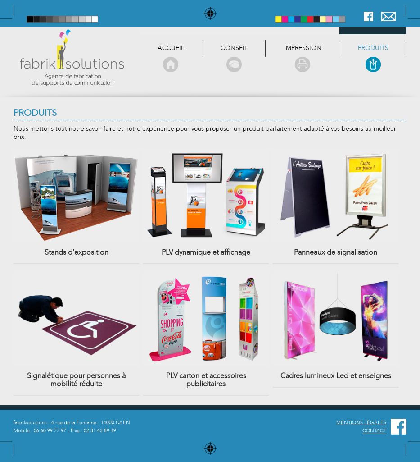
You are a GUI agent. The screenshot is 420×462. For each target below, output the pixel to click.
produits (373, 58)
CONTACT (374, 431)
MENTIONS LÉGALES (361, 422)
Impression (302, 58)
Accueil (171, 58)
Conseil (234, 58)
